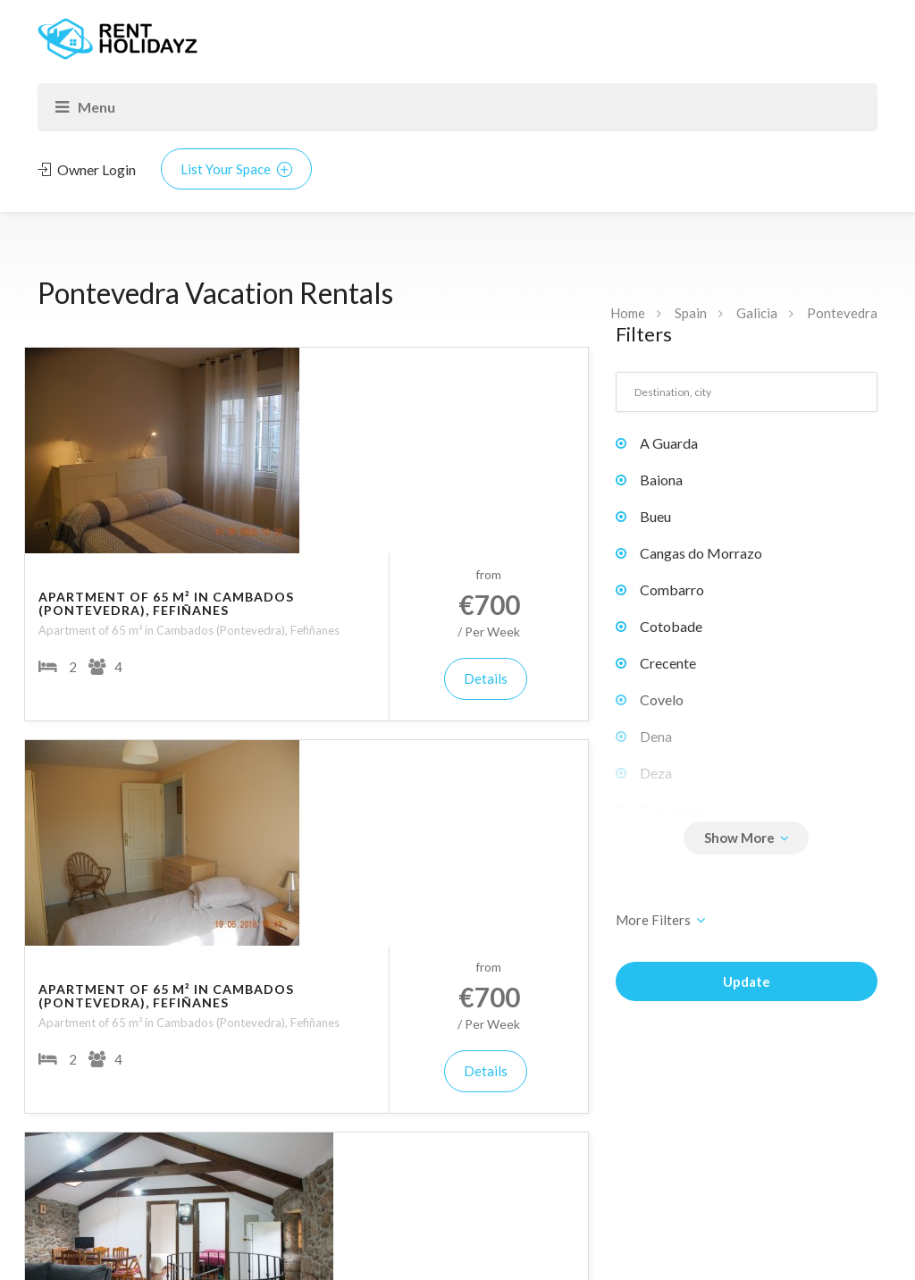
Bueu (655, 516)
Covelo (662, 699)
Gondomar (673, 809)
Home (627, 313)
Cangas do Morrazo (701, 552)
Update (746, 981)
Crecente (668, 662)
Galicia (756, 313)
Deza (656, 772)
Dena (656, 736)
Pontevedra (842, 313)
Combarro (672, 589)
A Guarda (669, 442)
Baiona (661, 479)
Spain (691, 313)
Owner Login (87, 169)
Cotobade (671, 626)
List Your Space (236, 169)
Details (520, 473)
